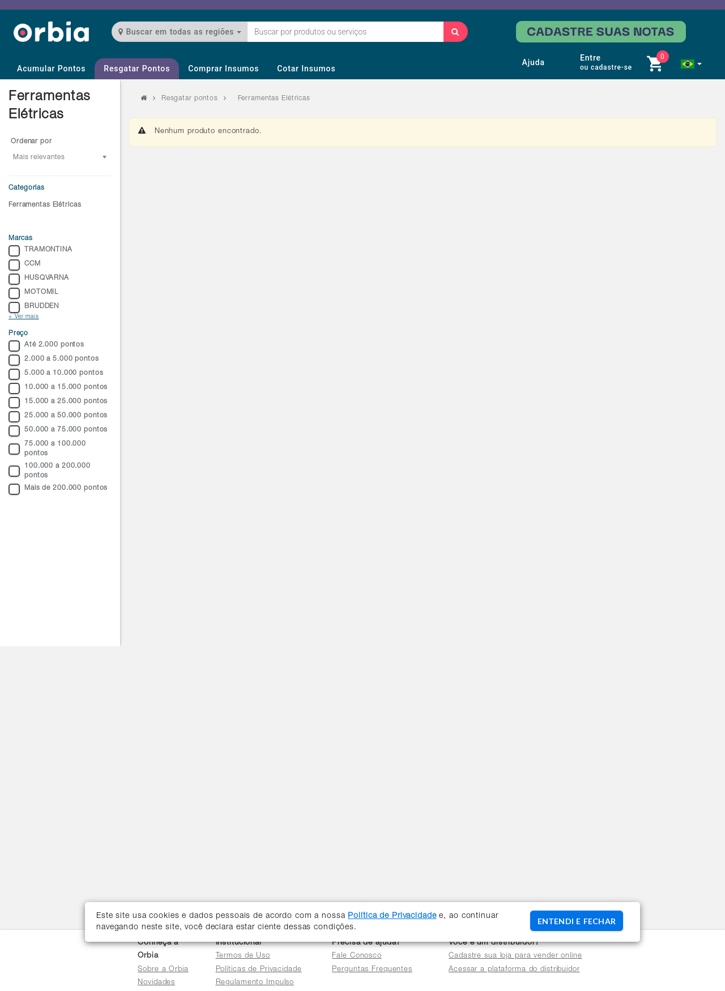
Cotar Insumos (306, 68)
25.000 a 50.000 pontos (58, 416)
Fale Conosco (357, 956)
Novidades (156, 982)
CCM (24, 265)
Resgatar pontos (189, 98)
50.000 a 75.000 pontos (58, 431)
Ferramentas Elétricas (44, 205)
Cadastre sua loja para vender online (515, 956)
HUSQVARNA (38, 279)
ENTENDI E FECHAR (577, 921)
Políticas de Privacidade (259, 969)
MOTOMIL (33, 293)
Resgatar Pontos (137, 68)
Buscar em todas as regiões (179, 31)
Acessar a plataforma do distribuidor (514, 969)
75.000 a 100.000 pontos (47, 449)
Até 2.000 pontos (46, 346)
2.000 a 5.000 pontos (53, 360)
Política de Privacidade (392, 916)
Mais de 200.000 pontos (58, 489)
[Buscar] (455, 32)
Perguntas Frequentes (372, 969)
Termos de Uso (243, 956)
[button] (691, 64)
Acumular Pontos (51, 68)
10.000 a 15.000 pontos (58, 388)
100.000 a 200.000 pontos (49, 471)
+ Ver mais (23, 317)
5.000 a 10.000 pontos (55, 374)
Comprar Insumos (223, 68)
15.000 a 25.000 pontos (58, 402)
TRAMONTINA (40, 251)
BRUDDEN (33, 307)
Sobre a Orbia (163, 969)
